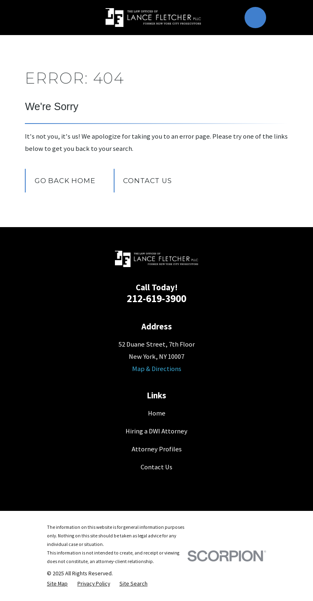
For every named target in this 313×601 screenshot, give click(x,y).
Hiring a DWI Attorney (156, 431)
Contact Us (147, 181)
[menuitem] (57, 584)
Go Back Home (65, 181)
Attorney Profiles (157, 449)
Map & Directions (156, 369)
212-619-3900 (156, 298)
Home (156, 413)
